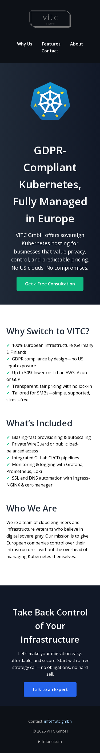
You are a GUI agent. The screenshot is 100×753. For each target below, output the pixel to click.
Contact (50, 51)
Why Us (24, 44)
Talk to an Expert (50, 689)
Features (51, 44)
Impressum (52, 741)
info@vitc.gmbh (58, 721)
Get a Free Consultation (50, 284)
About (76, 44)
